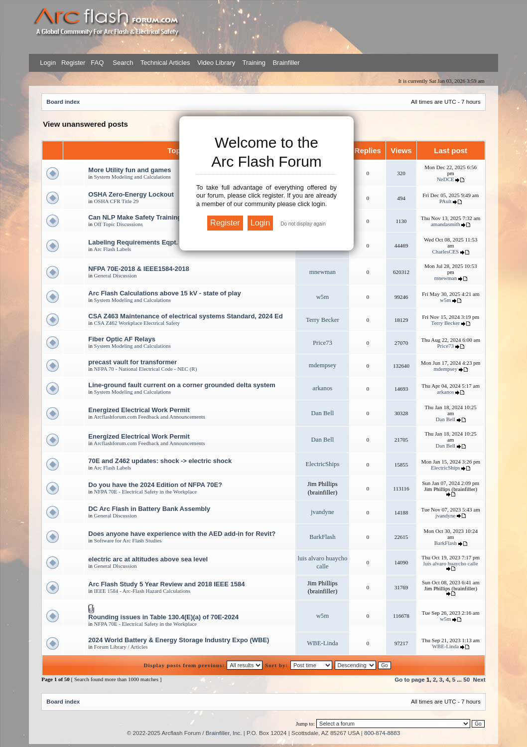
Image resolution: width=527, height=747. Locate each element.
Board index (63, 101)
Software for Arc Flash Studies (128, 540)
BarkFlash (322, 536)
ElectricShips (322, 464)
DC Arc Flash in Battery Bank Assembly (149, 508)
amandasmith (445, 224)
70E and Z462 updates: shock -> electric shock (160, 461)
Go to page (410, 679)
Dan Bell (322, 413)
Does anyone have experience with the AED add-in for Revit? (181, 533)
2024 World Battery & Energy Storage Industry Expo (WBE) (178, 640)
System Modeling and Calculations (132, 177)
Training (254, 62)
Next (479, 679)
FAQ (96, 62)
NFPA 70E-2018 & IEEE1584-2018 (138, 268)
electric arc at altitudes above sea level (148, 559)
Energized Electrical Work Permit (139, 410)
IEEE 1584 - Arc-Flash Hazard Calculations (142, 591)
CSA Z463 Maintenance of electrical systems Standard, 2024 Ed (185, 316)
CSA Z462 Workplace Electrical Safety (137, 323)
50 (466, 679)
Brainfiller (285, 62)
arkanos (323, 388)
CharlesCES (445, 251)
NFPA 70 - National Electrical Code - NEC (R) (145, 369)
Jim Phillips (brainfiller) (450, 489)
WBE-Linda (322, 643)
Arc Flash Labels (112, 249)
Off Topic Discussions (118, 224)
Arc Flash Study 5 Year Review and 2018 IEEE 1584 (166, 584)
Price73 (322, 342)
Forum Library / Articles (121, 647)
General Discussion (115, 275)
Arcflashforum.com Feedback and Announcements (149, 417)
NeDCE (445, 179)
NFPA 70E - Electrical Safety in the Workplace (145, 492)
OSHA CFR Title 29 (116, 201)
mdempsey (322, 365)
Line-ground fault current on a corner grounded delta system (181, 385)
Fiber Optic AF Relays (121, 339)
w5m (322, 296)
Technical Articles (165, 62)
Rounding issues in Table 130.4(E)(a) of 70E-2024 (163, 617)
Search (122, 62)
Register (72, 62)
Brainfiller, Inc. (224, 733)
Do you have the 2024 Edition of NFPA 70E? (155, 485)
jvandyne (322, 511)
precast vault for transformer (132, 362)
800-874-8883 (382, 733)
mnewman (322, 271)
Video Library (216, 62)
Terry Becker (322, 319)
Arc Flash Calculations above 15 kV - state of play (164, 293)
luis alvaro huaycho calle (450, 563)
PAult (445, 201)
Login (48, 62)
